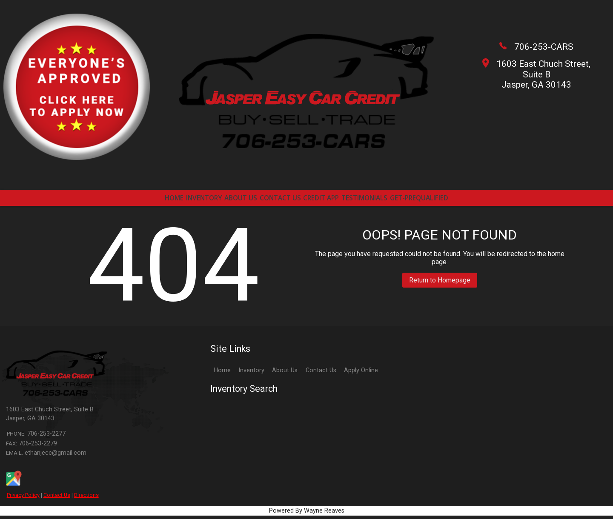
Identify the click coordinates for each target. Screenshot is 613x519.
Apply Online (361, 373)
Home (222, 373)
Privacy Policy (23, 498)
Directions (86, 498)
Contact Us (56, 498)
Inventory (251, 373)
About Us (285, 373)
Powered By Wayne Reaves (306, 514)
